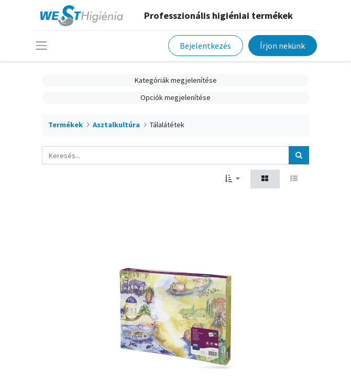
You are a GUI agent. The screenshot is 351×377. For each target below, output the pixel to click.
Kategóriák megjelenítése (176, 80)
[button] (232, 179)
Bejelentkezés (205, 45)
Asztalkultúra (116, 124)
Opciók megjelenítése (175, 97)
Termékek (65, 124)
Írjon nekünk (282, 45)
